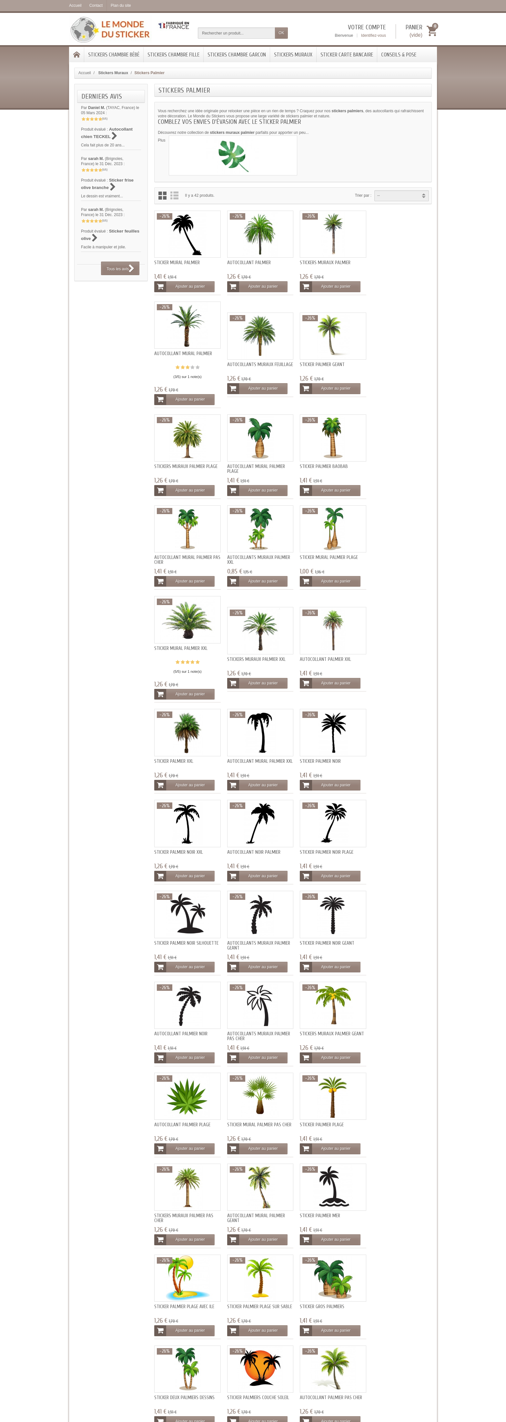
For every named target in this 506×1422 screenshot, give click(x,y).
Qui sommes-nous (328, 1283)
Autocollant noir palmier (393, 664)
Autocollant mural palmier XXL (183, 666)
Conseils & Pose (398, 55)
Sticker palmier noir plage (181, 753)
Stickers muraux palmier (321, 272)
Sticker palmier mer (174, 1022)
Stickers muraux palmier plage (327, 373)
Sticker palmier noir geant (394, 753)
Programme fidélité (179, 1297)
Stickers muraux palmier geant (328, 843)
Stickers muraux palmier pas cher (325, 935)
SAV (241, 1297)
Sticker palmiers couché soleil (256, 1112)
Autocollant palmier (247, 272)
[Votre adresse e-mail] (400, 1295)
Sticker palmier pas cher (179, 1201)
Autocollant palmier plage (395, 843)
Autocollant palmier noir (180, 843)
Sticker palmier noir (245, 664)
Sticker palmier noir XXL (320, 664)
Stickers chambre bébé (113, 55)
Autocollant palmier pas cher (327, 1112)
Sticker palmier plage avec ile (255, 1022)
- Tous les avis (253, 1390)
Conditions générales (330, 1297)
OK (281, 33)
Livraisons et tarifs (178, 1283)
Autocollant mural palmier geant (396, 935)
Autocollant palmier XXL (322, 563)
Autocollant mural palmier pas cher (254, 465)
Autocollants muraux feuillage (177, 375)
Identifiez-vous (373, 35)
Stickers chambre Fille (173, 55)
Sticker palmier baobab (178, 462)
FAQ (242, 1283)
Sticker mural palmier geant (254, 1201)
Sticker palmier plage (247, 933)
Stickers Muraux (293, 55)
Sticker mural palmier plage (396, 462)
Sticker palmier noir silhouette (257, 753)
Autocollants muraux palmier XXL (327, 465)
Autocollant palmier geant (395, 1112)
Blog (242, 1290)
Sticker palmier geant (247, 373)
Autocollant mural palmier (396, 261)
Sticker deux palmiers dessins (184, 1112)
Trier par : (363, 195)
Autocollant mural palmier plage (396, 375)
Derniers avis (101, 96)
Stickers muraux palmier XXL (254, 563)
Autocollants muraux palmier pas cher (256, 845)
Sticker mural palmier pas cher (186, 933)
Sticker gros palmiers (389, 1022)
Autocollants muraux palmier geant (327, 756)
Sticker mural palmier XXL (180, 552)
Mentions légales (326, 1290)
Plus (161, 140)
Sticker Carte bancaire (346, 55)
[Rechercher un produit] (236, 33)
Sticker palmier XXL (386, 563)
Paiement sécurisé (179, 1290)
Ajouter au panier (180, 296)
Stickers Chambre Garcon (236, 55)
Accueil (84, 73)
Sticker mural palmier (177, 272)
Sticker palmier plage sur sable (322, 1024)
